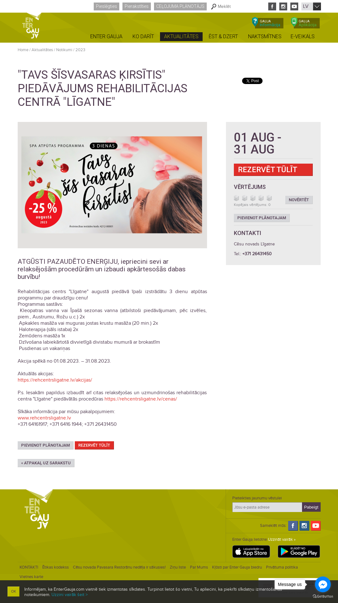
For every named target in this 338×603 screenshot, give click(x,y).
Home (23, 49)
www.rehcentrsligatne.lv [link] (44, 418)
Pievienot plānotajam (45, 445)
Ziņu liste (178, 567)
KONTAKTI (29, 567)
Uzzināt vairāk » (282, 539)
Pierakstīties (137, 6)
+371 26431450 (257, 253)
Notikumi (64, 49)
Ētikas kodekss (55, 567)
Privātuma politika (282, 567)
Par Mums (199, 567)
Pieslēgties (106, 6)
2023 (80, 49)
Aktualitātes (42, 49)
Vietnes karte (31, 576)
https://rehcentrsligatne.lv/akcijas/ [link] (55, 380)
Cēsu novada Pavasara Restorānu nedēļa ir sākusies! (119, 567)
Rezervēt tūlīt (94, 445)
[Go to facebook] (323, 584)
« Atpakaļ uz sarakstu (46, 463)
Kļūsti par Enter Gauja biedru (237, 567)
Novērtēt (299, 199)
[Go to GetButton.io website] (323, 596)
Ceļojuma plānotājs (180, 6)
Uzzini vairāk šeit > (69, 594)
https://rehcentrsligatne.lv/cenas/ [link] (140, 399)
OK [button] (13, 591)
